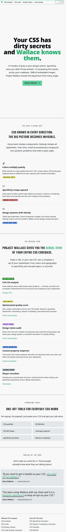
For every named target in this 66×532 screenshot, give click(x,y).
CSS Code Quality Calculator (11, 530)
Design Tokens (28, 2)
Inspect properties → (10, 361)
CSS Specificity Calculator (39, 521)
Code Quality (38, 2)
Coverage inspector (48, 431)
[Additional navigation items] (57, 2)
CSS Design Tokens (8, 527)
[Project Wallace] (2, 2)
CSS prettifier (16, 424)
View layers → (7, 384)
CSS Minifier (48, 424)
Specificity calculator (16, 438)
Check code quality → (10, 315)
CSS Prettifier (34, 527)
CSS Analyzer (8, 2)
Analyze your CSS (32, 83)
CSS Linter (17, 2)
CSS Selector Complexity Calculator (43, 524)
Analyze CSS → (8, 293)
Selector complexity (48, 438)
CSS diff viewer (16, 431)
